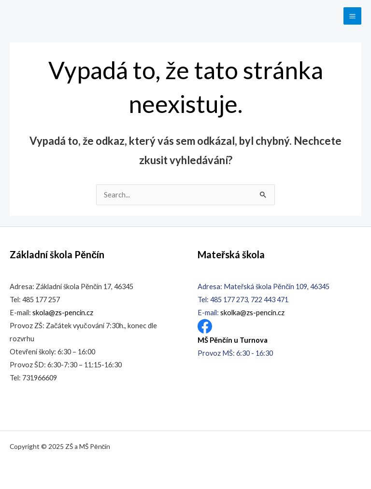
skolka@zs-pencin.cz (252, 312)
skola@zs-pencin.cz (62, 312)
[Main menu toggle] (352, 16)
